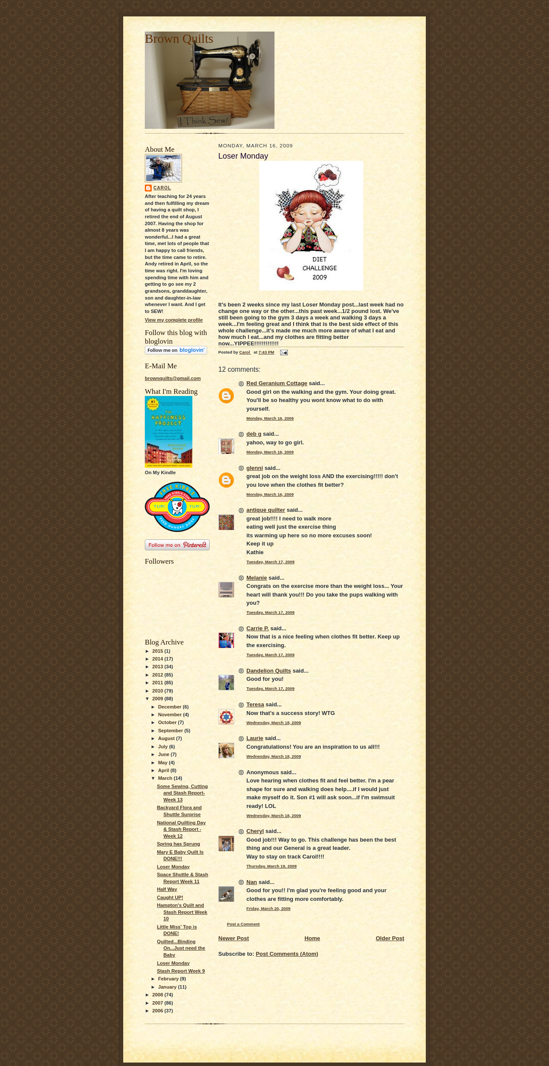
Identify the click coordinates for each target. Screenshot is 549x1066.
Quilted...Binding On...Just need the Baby (181, 948)
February (169, 978)
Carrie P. (257, 628)
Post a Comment (243, 924)
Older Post (390, 938)
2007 (158, 1002)
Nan (251, 882)
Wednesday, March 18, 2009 (273, 722)
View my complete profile (174, 319)
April (164, 770)
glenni (254, 468)
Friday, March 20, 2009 (268, 908)
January (168, 986)
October (168, 722)
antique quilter (265, 510)
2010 (158, 690)
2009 (158, 698)
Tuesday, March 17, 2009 (270, 561)
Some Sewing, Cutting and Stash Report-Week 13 (182, 793)
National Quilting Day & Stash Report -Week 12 (181, 829)
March (166, 778)
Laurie (254, 738)
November (170, 714)
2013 (158, 666)
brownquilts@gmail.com (173, 378)
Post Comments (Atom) (287, 954)
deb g (254, 434)
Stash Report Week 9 (181, 970)
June (164, 754)
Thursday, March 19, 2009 (271, 866)
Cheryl (255, 831)
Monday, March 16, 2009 (270, 418)
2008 (158, 994)
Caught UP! (170, 897)
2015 (158, 651)
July (163, 746)
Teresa (255, 704)
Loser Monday (173, 866)
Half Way (167, 889)
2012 (158, 674)
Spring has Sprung (178, 843)
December (170, 706)
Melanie (256, 577)
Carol (162, 187)
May (163, 762)
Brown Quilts (179, 38)
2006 (158, 1010)
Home (312, 938)
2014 (158, 658)
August (167, 738)
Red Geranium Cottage (276, 383)
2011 (158, 682)
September (171, 730)
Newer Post (233, 938)
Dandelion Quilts (268, 670)
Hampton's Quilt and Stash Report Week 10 (182, 912)
